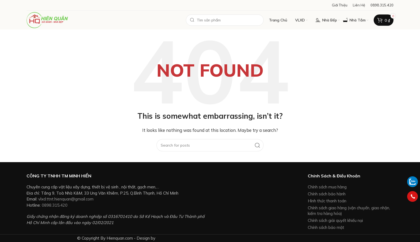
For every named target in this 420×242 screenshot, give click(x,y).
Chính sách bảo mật (326, 227)
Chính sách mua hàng (327, 186)
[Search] (225, 20)
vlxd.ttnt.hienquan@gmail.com (65, 199)
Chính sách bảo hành (327, 193)
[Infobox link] (381, 5)
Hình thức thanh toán (327, 200)
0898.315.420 (55, 205)
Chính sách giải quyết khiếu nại (335, 220)
